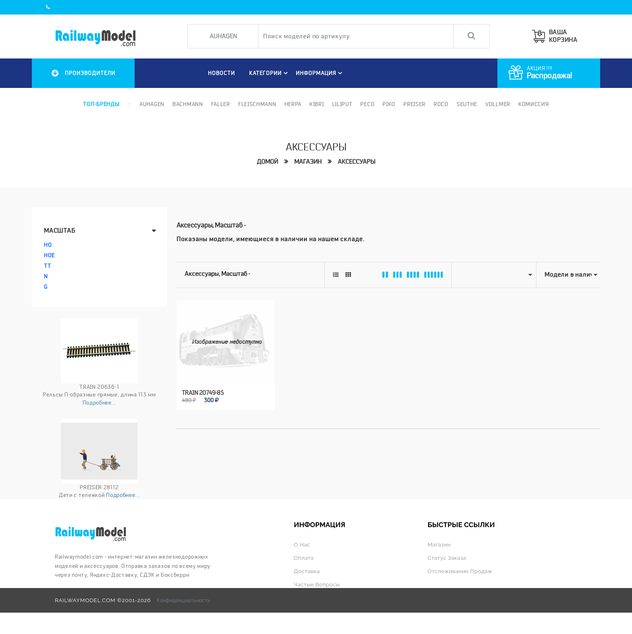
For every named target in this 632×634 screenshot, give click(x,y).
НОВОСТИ (221, 73)
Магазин (308, 161)
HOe (49, 255)
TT (47, 266)
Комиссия (533, 104)
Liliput (342, 104)
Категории (269, 73)
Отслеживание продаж (460, 571)
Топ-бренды (101, 104)
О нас (302, 544)
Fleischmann (257, 104)
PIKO (389, 104)
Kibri (317, 104)
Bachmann (188, 104)
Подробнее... (99, 402)
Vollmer (497, 104)
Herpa (293, 104)
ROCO (441, 104)
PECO (367, 104)
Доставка (307, 571)
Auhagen (151, 104)
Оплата (304, 558)
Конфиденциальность (183, 600)
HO (48, 245)
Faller (220, 104)
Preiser (414, 104)
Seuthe (467, 104)
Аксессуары (356, 161)
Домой (267, 161)
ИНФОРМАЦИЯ (320, 73)
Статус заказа (447, 558)
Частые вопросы (317, 584)
